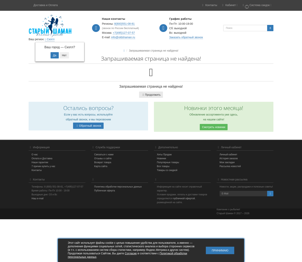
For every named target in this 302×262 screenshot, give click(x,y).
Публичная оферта (104, 190)
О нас (35, 154)
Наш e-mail (37, 198)
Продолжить (151, 94)
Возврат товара (102, 162)
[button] (256, 5)
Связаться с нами (103, 154)
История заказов (229, 158)
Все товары (163, 166)
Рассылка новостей (230, 166)
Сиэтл (49, 39)
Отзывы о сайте (103, 158)
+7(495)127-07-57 (124, 32)
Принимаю (220, 250)
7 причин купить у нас (43, 166)
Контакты (37, 170)
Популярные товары (168, 162)
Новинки (161, 158)
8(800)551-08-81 (124, 23)
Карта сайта (100, 166)
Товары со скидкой (167, 170)
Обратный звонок (88, 125)
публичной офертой (184, 198)
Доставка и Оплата (45, 5)
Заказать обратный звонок (186, 37)
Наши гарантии (40, 162)
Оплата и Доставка (42, 158)
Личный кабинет (228, 154)
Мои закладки (227, 162)
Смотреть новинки (213, 127)
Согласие (131, 253)
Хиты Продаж (164, 154)
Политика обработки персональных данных (118, 186)
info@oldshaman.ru (123, 37)
